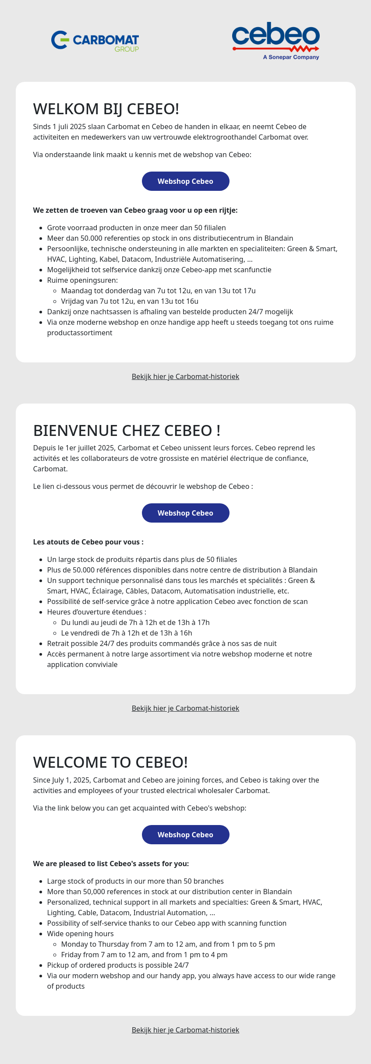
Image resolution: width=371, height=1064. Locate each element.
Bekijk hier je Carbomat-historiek (186, 376)
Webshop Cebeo (185, 181)
